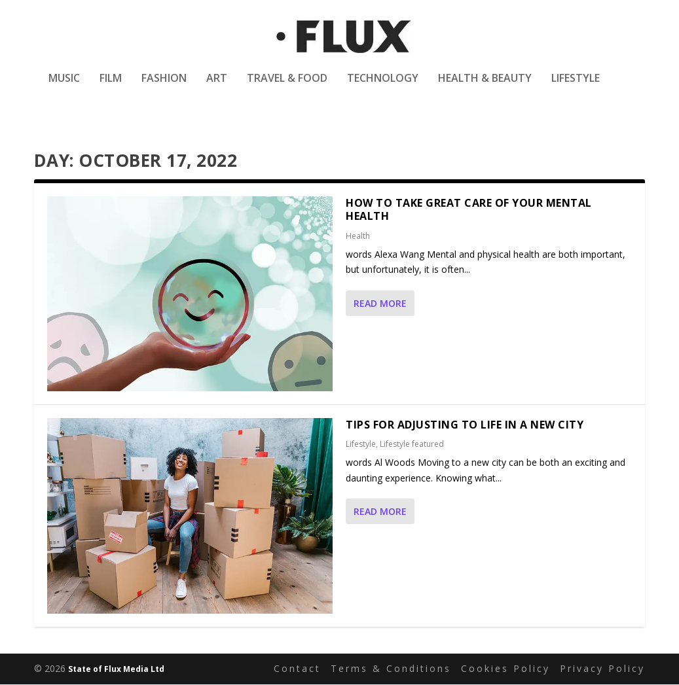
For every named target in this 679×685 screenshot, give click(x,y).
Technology (382, 87)
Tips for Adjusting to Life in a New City (464, 425)
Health (358, 237)
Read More (380, 304)
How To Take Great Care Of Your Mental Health (469, 210)
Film (111, 87)
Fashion (164, 87)
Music (64, 87)
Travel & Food (287, 87)
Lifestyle (575, 87)
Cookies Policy (505, 669)
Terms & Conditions (391, 669)
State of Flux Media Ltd (116, 669)
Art (216, 87)
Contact (297, 669)
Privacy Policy (602, 669)
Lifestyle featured (412, 445)
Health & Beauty (485, 87)
